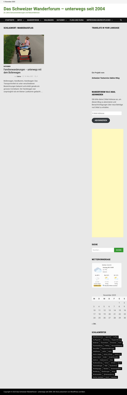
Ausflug (115, 337)
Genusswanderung (116, 345)
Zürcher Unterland (98, 377)
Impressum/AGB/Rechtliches (98, 20)
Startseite (9, 20)
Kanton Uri (118, 354)
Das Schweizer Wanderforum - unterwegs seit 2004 (34, 392)
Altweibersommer (98, 337)
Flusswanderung (97, 345)
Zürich (107, 377)
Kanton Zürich (97, 357)
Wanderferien (113, 365)
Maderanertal (104, 360)
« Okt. (94, 324)
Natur (111, 360)
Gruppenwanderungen (108, 348)
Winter (114, 371)
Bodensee (96, 342)
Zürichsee (114, 377)
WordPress (74, 392)
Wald (105, 365)
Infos (19, 20)
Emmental (113, 342)
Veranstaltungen (97, 365)
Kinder (105, 357)
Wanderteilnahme (116, 368)
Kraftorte (95, 360)
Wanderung (96, 371)
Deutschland (104, 342)
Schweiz (113, 363)
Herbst (104, 351)
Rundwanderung (97, 363)
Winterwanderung (109, 374)
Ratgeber (61, 20)
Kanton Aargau (97, 354)
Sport (119, 363)
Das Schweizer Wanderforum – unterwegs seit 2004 (54, 8)
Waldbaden (49, 20)
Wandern (106, 368)
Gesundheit (96, 348)
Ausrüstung (106, 340)
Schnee (106, 363)
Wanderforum (33, 20)
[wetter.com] (97, 286)
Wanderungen (106, 371)
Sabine (19, 76)
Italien (110, 351)
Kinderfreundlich (114, 357)
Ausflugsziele (97, 340)
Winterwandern (97, 374)
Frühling (107, 345)
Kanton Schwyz (108, 354)
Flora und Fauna (77, 20)
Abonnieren (101, 120)
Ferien (120, 342)
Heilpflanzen (96, 351)
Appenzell (108, 337)
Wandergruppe (97, 368)
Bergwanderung (116, 340)
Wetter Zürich (106, 265)
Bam (83, 392)
